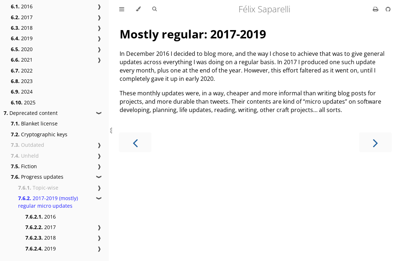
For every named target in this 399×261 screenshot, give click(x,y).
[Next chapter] (375, 142)
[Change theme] (138, 9)
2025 (23, 102)
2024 (22, 91)
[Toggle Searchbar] (154, 9)
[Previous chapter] (135, 142)
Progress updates (37, 176)
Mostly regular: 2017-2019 (193, 34)
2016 (22, 6)
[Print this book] (376, 9)
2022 (22, 70)
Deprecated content (31, 112)
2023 (22, 81)
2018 (22, 27)
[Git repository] (388, 9)
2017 (22, 17)
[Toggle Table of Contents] (121, 9)
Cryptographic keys (39, 134)
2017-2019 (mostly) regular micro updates (48, 202)
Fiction (24, 166)
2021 (22, 59)
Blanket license (34, 123)
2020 (22, 49)
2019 (22, 38)
